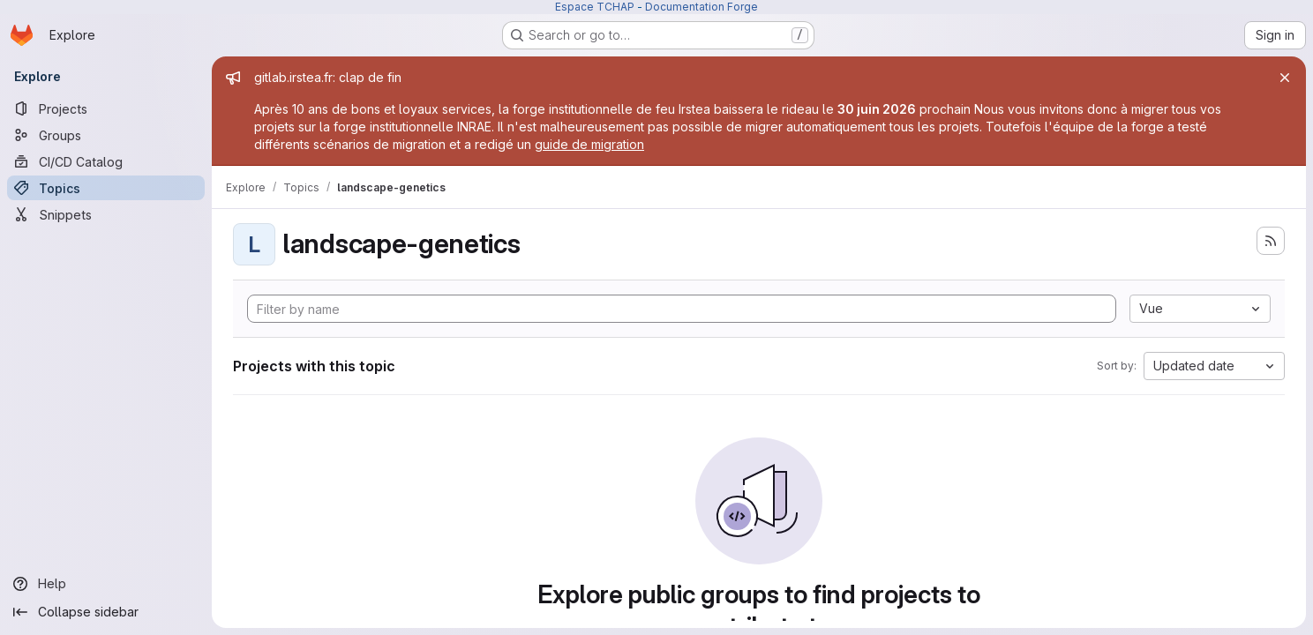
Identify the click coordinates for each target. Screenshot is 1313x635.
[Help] (106, 584)
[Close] (1284, 77)
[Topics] (106, 188)
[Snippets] (106, 214)
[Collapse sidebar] (106, 612)
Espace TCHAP (594, 6)
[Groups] (106, 135)
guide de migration (589, 144)
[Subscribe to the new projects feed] (1271, 241)
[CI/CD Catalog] (106, 161)
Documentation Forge (701, 6)
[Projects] (106, 108)
